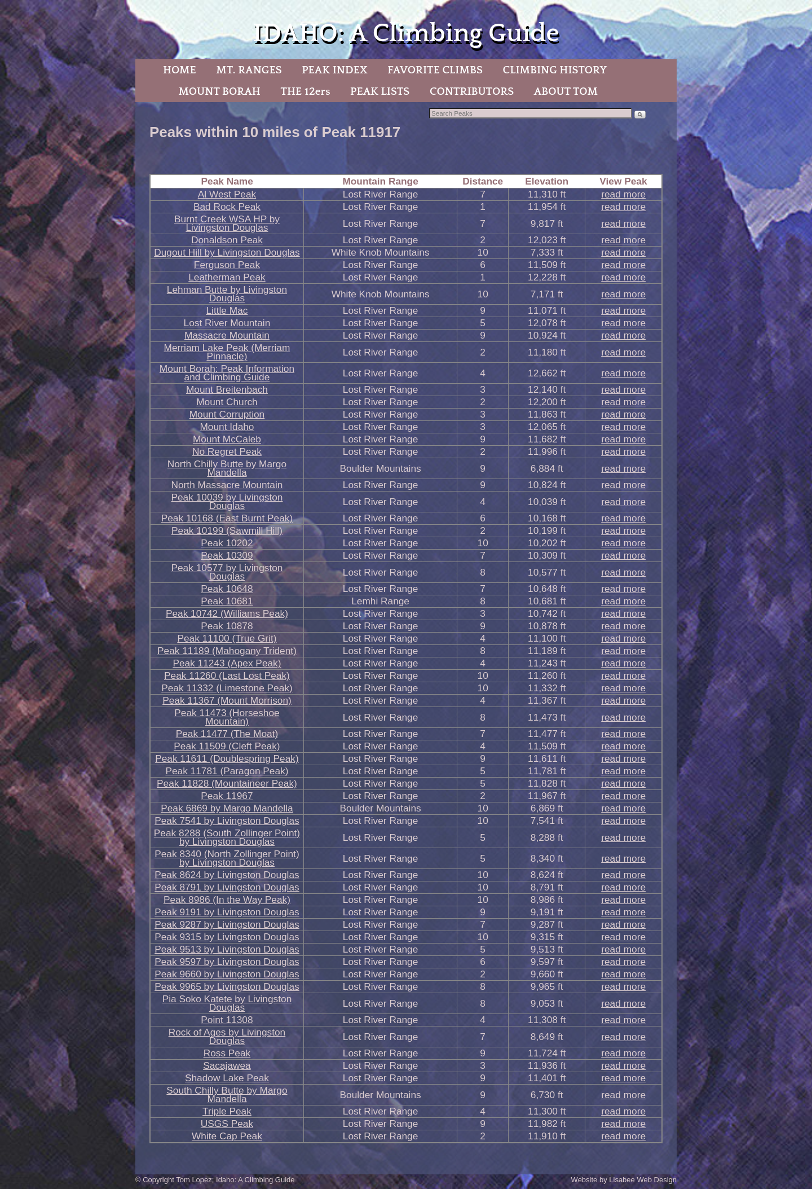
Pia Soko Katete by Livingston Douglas (227, 1003)
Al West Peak (227, 194)
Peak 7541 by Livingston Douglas (227, 820)
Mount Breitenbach (227, 389)
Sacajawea (227, 1065)
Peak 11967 (227, 795)
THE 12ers (305, 91)
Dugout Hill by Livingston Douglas (226, 252)
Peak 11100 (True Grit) (226, 638)
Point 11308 (227, 1019)
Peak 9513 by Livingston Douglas (227, 949)
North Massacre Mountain (227, 484)
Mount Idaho (227, 426)
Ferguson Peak (227, 264)
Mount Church (227, 401)
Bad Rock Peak (227, 206)
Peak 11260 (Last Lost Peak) (227, 675)
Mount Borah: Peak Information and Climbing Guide (227, 373)
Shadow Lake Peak (227, 1077)
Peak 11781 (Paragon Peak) (226, 770)
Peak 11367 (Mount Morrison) (227, 700)
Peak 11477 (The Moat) (227, 733)
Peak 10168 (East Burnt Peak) (227, 518)
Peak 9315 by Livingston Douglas (227, 936)
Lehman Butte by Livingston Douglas (227, 294)
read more (623, 194)
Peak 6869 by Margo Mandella (227, 808)
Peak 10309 (227, 555)
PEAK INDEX (334, 70)
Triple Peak (226, 1111)
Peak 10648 (227, 588)
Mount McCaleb (227, 439)
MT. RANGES (248, 70)
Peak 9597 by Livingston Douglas (227, 961)
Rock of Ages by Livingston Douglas (227, 1036)
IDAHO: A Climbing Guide (406, 33)
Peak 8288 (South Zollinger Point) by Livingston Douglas (227, 837)
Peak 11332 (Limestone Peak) (226, 688)
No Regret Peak (227, 451)
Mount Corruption (227, 414)
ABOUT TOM (566, 91)
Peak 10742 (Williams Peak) (227, 613)
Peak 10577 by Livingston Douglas (227, 572)
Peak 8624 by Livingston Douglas (227, 874)
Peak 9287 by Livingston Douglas (227, 924)
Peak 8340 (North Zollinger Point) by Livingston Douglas (227, 858)
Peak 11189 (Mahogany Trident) (227, 650)
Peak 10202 (227, 543)
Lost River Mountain (227, 322)
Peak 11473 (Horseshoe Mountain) (226, 717)
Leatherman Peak (226, 277)
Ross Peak (227, 1053)
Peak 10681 (227, 601)
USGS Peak (227, 1123)
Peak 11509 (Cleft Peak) (227, 746)
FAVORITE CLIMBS (435, 70)
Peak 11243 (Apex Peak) (227, 663)
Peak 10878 (227, 625)
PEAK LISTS (379, 91)
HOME (179, 70)
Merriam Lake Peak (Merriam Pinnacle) (227, 352)
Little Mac (227, 310)
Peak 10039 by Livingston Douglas (227, 501)
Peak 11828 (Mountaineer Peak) (227, 783)
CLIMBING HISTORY (554, 70)
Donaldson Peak (227, 239)
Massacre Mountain (227, 335)
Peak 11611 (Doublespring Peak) (227, 758)
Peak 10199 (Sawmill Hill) (227, 530)
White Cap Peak (227, 1136)
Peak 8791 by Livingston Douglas (227, 887)
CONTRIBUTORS (472, 91)
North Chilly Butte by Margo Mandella (226, 468)
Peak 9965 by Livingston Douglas (227, 986)
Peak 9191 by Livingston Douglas (227, 912)
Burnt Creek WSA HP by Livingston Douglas (227, 223)
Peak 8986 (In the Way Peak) (227, 899)
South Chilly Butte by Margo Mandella (226, 1094)
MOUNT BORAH (219, 91)
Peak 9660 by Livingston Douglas (227, 974)
